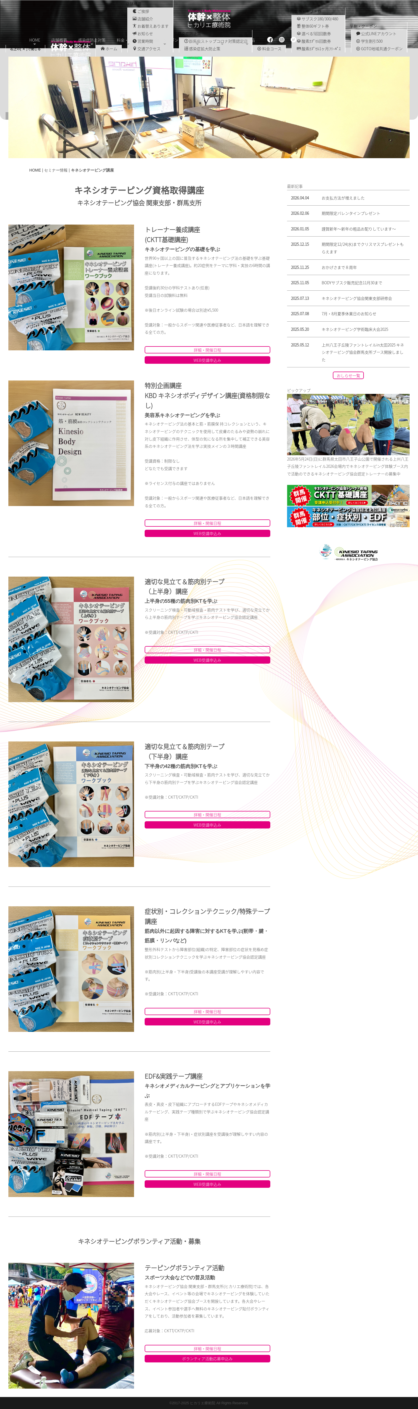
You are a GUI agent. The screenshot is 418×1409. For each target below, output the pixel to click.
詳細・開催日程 (207, 349)
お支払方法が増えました (343, 197)
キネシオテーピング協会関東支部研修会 (357, 298)
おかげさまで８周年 (339, 267)
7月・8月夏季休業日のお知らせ (349, 313)
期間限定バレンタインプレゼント (351, 213)
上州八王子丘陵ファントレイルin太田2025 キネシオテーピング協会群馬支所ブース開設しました (363, 352)
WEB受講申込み (207, 360)
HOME (35, 170)
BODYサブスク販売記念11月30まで (352, 282)
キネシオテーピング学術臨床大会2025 (355, 329)
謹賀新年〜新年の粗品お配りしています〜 (359, 228)
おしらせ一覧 (348, 375)
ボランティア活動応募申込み (207, 1358)
